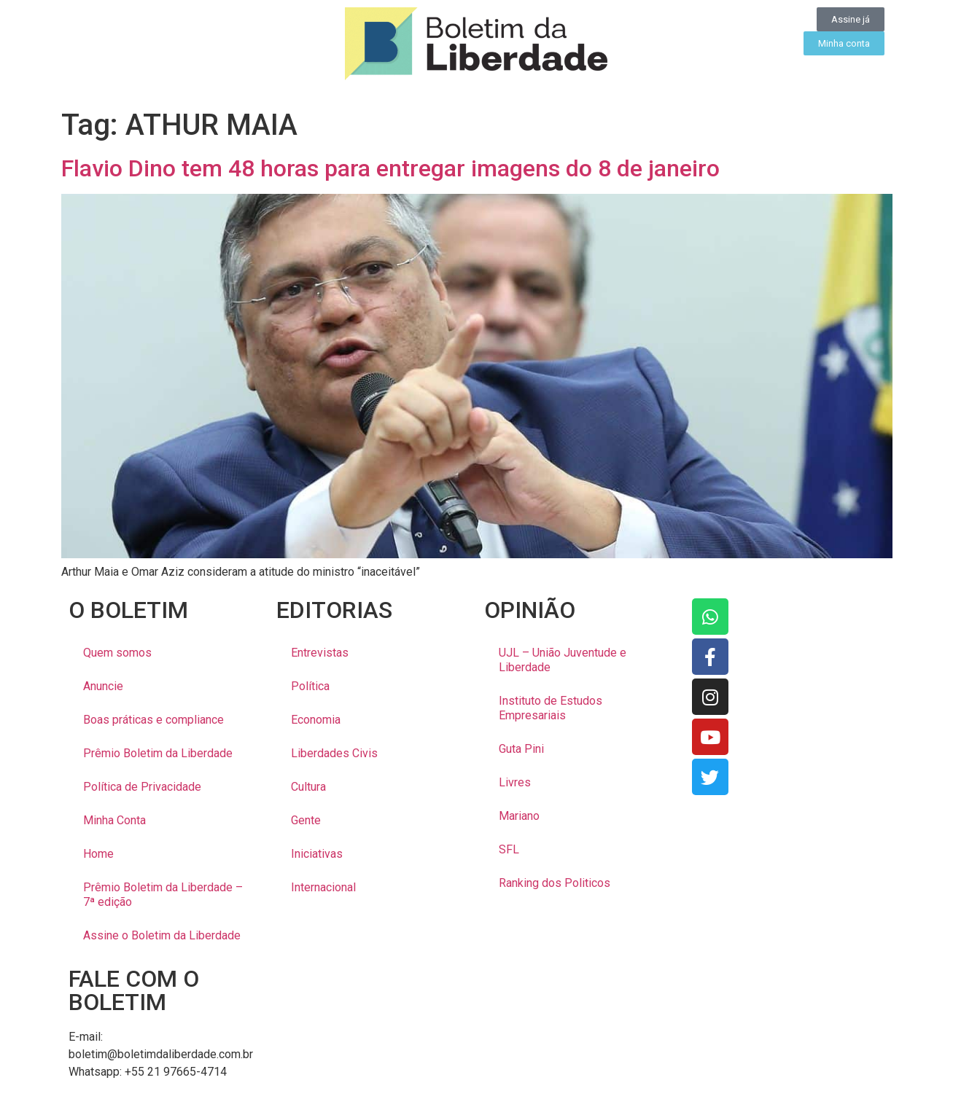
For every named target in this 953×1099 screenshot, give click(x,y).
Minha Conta (114, 820)
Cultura (308, 787)
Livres (515, 782)
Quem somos (117, 653)
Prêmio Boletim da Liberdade (158, 753)
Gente (306, 820)
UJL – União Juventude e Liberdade (562, 660)
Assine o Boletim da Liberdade (162, 935)
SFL (509, 849)
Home (98, 854)
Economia (316, 720)
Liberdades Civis (334, 753)
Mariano (519, 816)
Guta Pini (521, 749)
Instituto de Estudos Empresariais (550, 708)
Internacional (323, 887)
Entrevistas (320, 653)
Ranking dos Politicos (554, 883)
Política (310, 686)
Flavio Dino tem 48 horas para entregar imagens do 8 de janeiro (390, 168)
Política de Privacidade (142, 787)
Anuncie (103, 686)
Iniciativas (317, 854)
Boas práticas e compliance (153, 720)
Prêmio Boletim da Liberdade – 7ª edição (163, 894)
